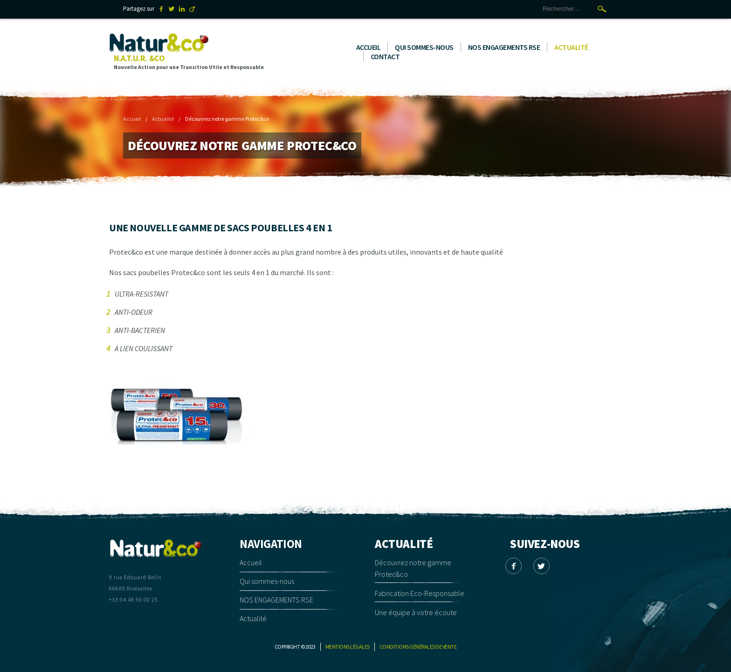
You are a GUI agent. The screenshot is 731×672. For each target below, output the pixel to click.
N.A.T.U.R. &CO (139, 58)
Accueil (368, 47)
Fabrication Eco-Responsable (419, 593)
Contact (385, 56)
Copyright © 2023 (295, 646)
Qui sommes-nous (424, 47)
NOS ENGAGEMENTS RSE (504, 47)
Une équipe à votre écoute (416, 612)
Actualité (571, 47)
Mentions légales (347, 646)
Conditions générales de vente (418, 646)
